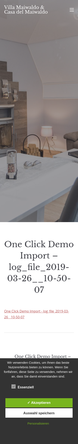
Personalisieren (38, 423)
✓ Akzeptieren (39, 402)
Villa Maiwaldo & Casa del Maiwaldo (26, 10)
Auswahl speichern (38, 413)
